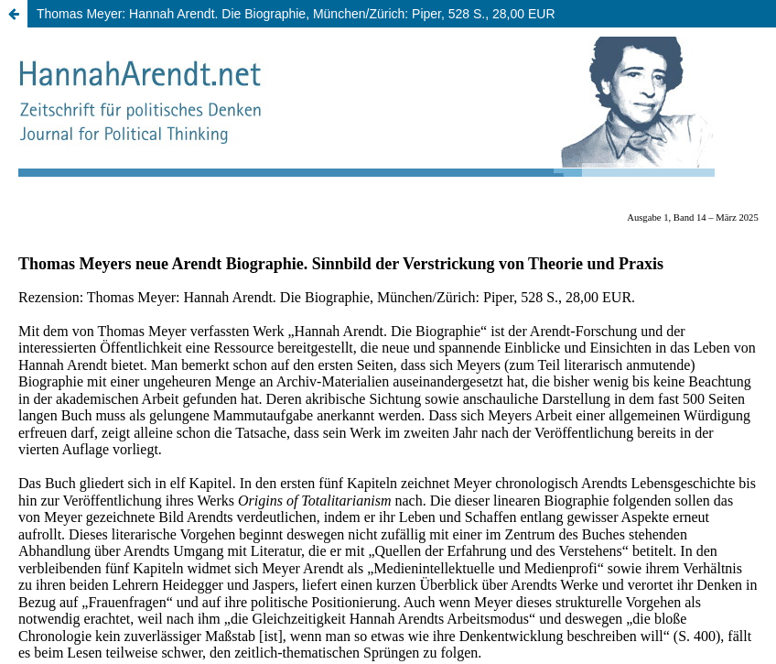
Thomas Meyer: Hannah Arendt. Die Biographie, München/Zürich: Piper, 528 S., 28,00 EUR (296, 13)
